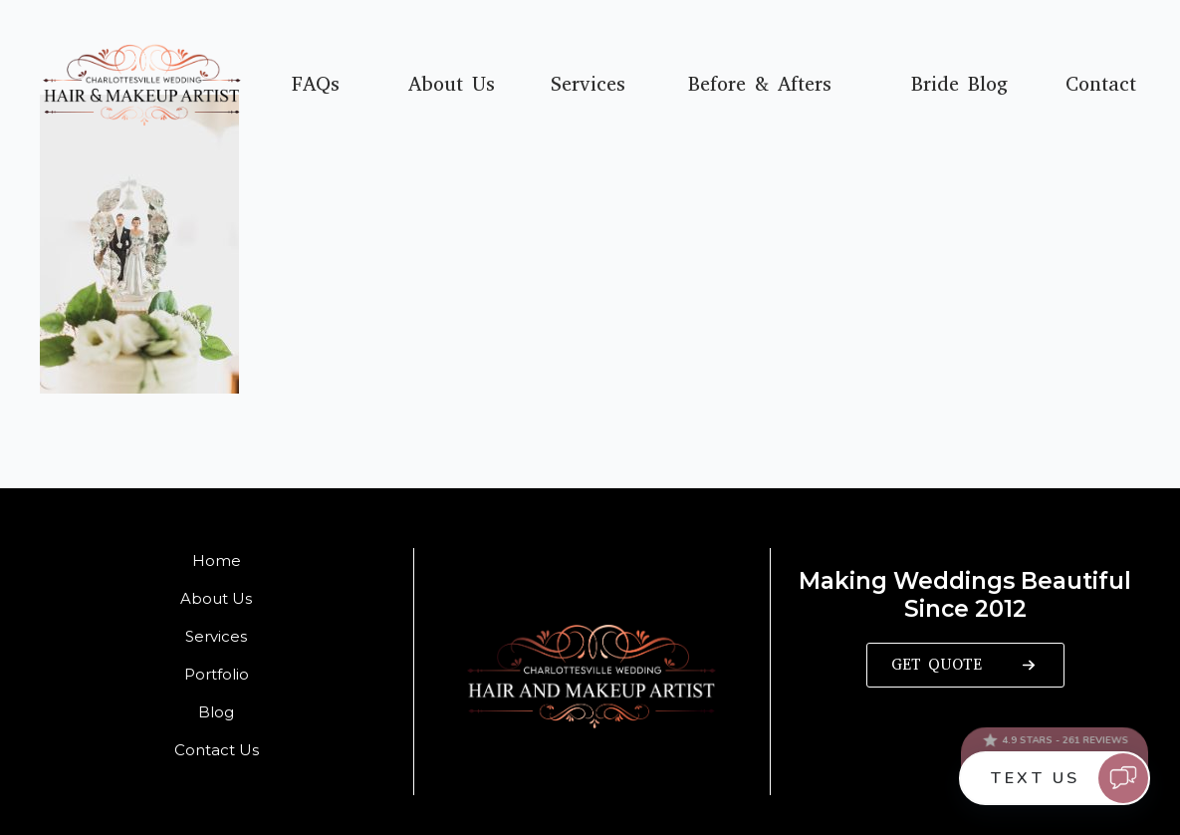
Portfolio (216, 674)
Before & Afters (759, 85)
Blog (216, 711)
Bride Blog (959, 85)
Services (588, 85)
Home (216, 560)
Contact (1100, 85)
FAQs (316, 85)
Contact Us (216, 749)
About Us (451, 85)
